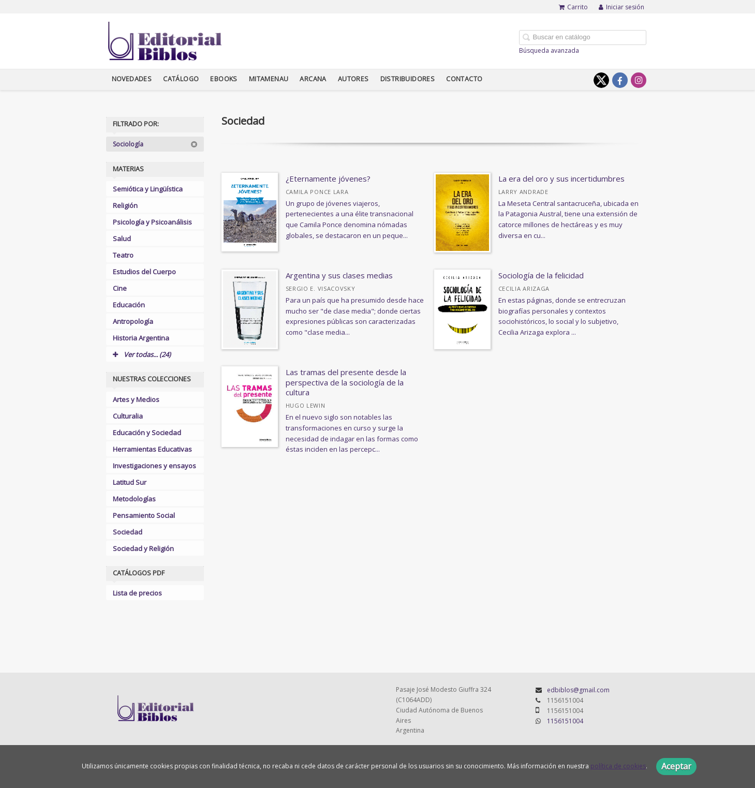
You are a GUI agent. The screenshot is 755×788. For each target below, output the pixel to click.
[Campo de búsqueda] (582, 37)
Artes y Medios (136, 399)
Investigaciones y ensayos (154, 465)
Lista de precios (137, 593)
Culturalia (128, 416)
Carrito (573, 7)
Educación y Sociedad (147, 432)
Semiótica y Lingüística (148, 189)
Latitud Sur (129, 482)
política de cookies (618, 766)
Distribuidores (407, 79)
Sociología (155, 144)
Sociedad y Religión (143, 548)
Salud (122, 238)
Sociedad (127, 532)
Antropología (133, 321)
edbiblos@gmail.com (578, 690)
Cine (120, 288)
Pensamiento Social (144, 515)
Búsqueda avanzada (549, 50)
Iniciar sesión (621, 7)
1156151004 (565, 721)
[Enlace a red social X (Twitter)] (601, 80)
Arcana (313, 79)
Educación (129, 304)
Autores (353, 79)
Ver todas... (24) (142, 354)
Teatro (123, 255)
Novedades (132, 79)
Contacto (464, 79)
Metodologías (134, 498)
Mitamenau (269, 79)
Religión (125, 205)
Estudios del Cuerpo (144, 271)
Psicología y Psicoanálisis (152, 222)
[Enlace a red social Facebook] (620, 80)
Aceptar (676, 766)
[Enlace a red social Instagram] (638, 80)
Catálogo (181, 79)
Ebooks (223, 79)
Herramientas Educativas (152, 449)
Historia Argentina (141, 338)
